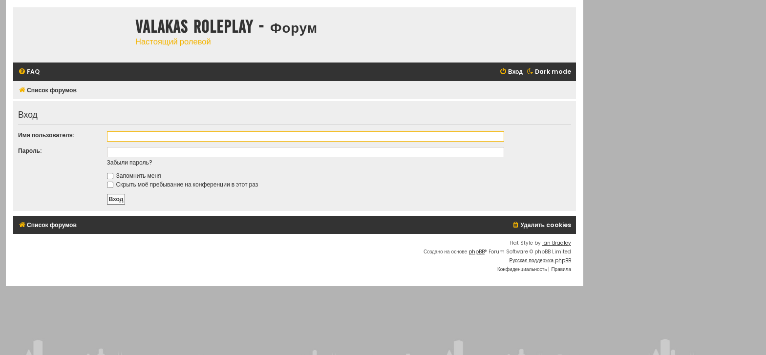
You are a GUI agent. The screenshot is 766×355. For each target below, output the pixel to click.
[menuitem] (29, 72)
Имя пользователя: (46, 135)
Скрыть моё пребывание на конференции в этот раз (182, 184)
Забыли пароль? (129, 162)
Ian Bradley (556, 243)
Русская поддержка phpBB (540, 260)
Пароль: (30, 150)
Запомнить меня (134, 175)
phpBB (476, 251)
